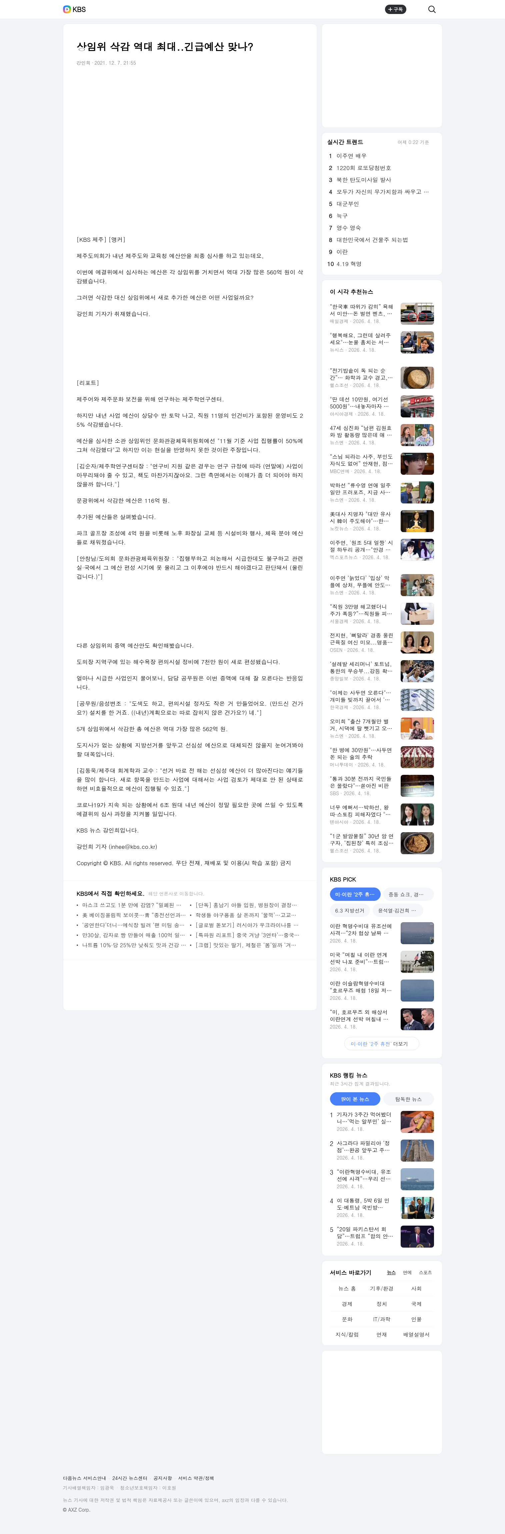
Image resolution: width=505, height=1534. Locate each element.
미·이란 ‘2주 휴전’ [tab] (355, 894)
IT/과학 (381, 1319)
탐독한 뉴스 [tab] (408, 1099)
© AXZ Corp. (77, 1510)
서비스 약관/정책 (196, 1478)
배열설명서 (416, 1334)
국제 (416, 1304)
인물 (416, 1319)
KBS (79, 9)
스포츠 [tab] (425, 1272)
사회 (416, 1288)
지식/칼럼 (347, 1334)
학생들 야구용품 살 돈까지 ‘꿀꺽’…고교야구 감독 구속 (248, 915)
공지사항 (162, 1478)
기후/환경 (382, 1288)
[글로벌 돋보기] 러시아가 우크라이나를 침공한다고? (248, 925)
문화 (347, 1319)
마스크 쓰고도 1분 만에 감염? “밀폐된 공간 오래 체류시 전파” (134, 905)
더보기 (382, 1043)
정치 (381, 1304)
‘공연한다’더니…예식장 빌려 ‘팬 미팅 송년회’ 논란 (134, 925)
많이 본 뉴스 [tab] (355, 1099)
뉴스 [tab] (391, 1272)
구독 (395, 9)
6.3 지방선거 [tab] (350, 910)
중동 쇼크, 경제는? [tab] (410, 894)
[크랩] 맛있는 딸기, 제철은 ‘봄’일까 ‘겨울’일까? (248, 945)
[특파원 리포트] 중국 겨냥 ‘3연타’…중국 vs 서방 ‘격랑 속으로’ (248, 935)
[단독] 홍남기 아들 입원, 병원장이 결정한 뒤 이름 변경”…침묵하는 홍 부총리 (248, 905)
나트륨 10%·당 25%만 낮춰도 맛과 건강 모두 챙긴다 (134, 945)
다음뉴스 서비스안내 (85, 1478)
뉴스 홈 (347, 1288)
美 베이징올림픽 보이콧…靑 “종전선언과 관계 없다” (134, 915)
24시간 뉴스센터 (129, 1478)
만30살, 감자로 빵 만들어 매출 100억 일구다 (134, 935)
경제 (347, 1304)
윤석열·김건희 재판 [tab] (399, 910)
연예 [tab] (407, 1272)
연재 (381, 1334)
